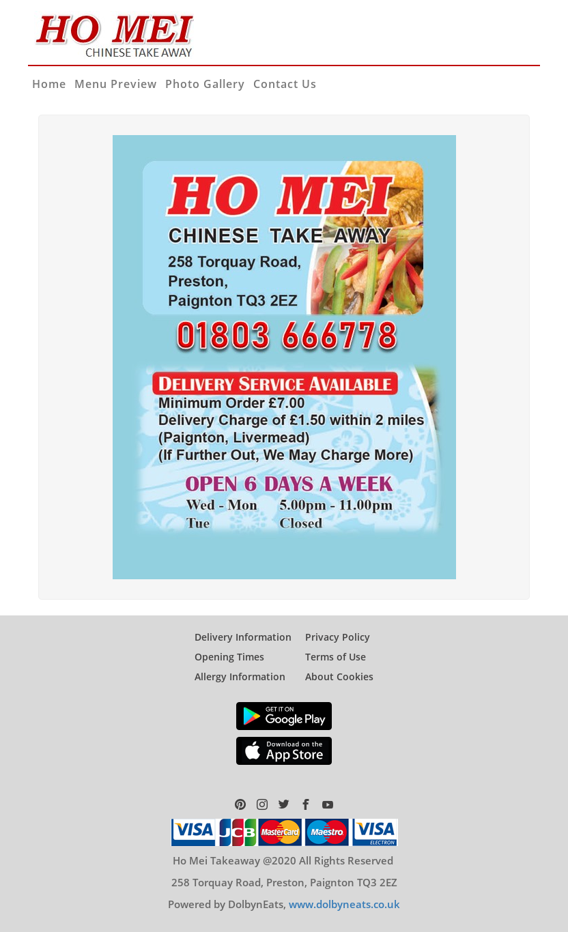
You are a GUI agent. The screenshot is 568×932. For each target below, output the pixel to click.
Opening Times (229, 656)
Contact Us (285, 83)
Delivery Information (243, 636)
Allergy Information (240, 676)
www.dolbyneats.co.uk (344, 904)
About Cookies (339, 676)
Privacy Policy (337, 636)
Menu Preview (115, 83)
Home (49, 83)
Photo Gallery (205, 83)
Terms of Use (335, 656)
